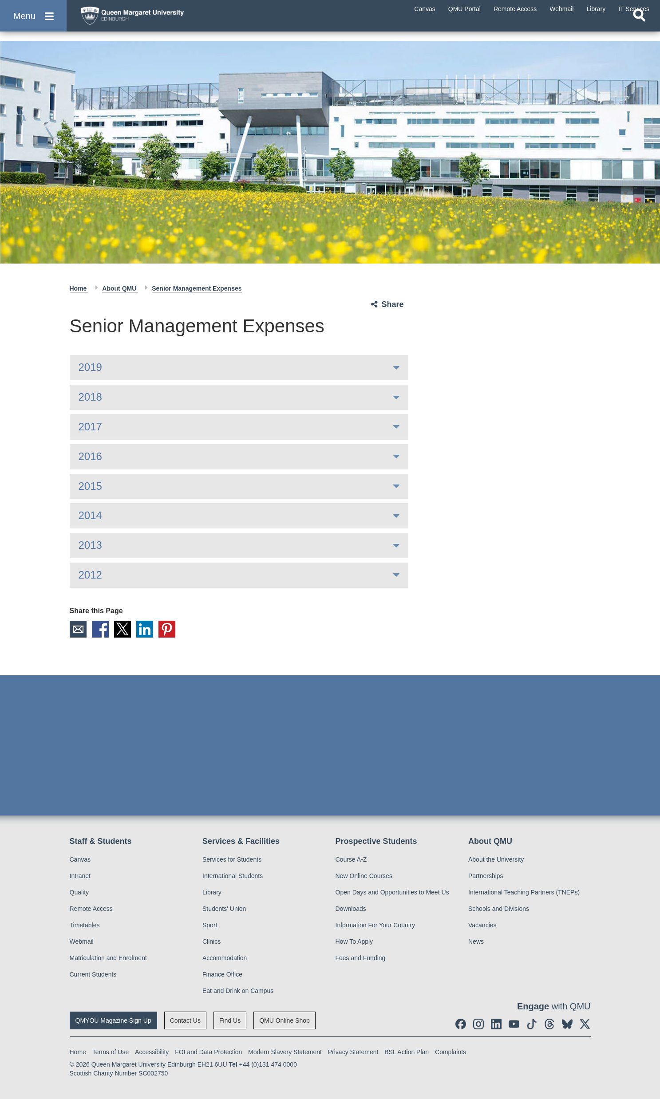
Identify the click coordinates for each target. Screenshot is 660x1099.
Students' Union (224, 908)
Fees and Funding (361, 957)
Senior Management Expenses (196, 288)
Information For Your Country (375, 925)
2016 (90, 456)
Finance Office (222, 974)
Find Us (230, 1020)
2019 (90, 367)
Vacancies (482, 925)
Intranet (80, 875)
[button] (33, 23)
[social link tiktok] (531, 1024)
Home (79, 288)
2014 (90, 515)
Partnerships (485, 875)
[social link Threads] (549, 1024)
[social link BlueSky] (567, 1024)
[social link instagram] (478, 1024)
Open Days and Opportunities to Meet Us (392, 892)
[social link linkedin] (496, 1024)
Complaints (450, 1052)
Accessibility (152, 1052)
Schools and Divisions (498, 908)
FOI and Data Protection (208, 1052)
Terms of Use (110, 1052)
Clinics (211, 941)
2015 (90, 486)
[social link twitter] (585, 1024)
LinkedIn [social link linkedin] (144, 629)
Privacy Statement (353, 1052)
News (476, 941)
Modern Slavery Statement (285, 1052)
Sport (209, 925)
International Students (232, 875)
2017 (90, 427)
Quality (79, 892)
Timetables (85, 925)
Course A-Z (351, 859)
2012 (90, 575)
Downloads (351, 908)
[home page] (160, 20)
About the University (496, 859)
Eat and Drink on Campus (237, 990)
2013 (90, 545)
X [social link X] (122, 629)
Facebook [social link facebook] (100, 629)
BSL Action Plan (406, 1052)
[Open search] (639, 29)
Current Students (93, 974)
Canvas (80, 859)
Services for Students (231, 859)
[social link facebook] (460, 1024)
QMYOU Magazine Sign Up (113, 1020)
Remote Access (91, 908)
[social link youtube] (514, 1024)
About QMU (120, 288)
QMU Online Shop (284, 1020)
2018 (90, 397)
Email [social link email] (78, 629)
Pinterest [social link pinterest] (166, 629)
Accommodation (224, 957)
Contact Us (185, 1020)
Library (211, 892)
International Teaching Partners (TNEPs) (524, 892)
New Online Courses (364, 875)
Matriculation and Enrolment (108, 957)
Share (393, 304)
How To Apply (354, 941)
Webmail (82, 941)
